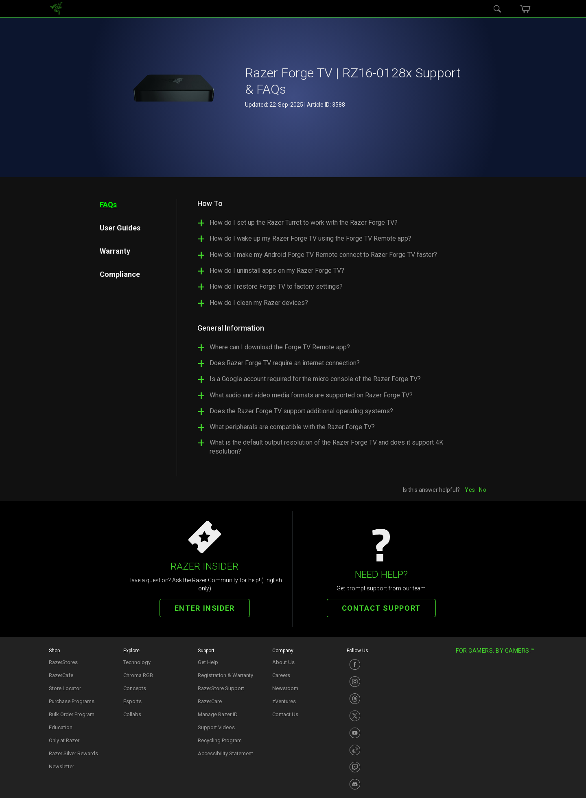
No (482, 490)
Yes (470, 490)
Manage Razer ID (218, 714)
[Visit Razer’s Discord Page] (380, 784)
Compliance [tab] (120, 274)
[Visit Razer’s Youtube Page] (380, 733)
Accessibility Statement (225, 753)
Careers (281, 675)
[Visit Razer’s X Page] (380, 716)
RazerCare (210, 701)
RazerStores (63, 662)
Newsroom (285, 688)
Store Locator (65, 688)
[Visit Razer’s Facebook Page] (380, 664)
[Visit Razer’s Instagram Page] (380, 681)
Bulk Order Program (71, 714)
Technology (137, 662)
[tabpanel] (331, 331)
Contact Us (285, 714)
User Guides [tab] (120, 228)
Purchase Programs (71, 701)
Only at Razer (64, 740)
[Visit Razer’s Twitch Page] (380, 767)
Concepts (134, 688)
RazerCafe (61, 675)
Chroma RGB (138, 675)
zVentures (284, 701)
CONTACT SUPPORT (381, 608)
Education (60, 727)
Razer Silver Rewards (73, 753)
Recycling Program (220, 740)
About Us (283, 662)
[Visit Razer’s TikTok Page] (380, 750)
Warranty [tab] (115, 251)
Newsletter (61, 766)
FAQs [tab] (108, 204)
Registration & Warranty (225, 675)
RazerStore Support (221, 688)
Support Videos (216, 727)
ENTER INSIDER (205, 608)
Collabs (132, 714)
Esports (132, 701)
